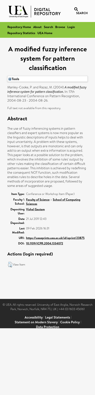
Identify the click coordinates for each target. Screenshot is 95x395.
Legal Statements (57, 317)
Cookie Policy (70, 322)
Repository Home (19, 27)
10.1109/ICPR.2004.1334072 (44, 243)
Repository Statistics (21, 33)
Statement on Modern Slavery (36, 322)
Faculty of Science (38, 200)
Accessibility (34, 317)
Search (48, 27)
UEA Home (44, 33)
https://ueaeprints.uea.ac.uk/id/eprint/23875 (55, 238)
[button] (10, 264)
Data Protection (47, 327)
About (37, 27)
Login (71, 27)
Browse (60, 27)
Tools (14, 78)
